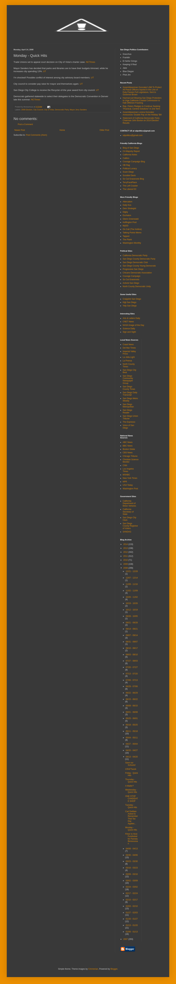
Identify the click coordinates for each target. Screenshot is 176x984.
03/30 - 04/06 (132, 855)
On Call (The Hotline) (132, 229)
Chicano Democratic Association (137, 273)
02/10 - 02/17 (132, 900)
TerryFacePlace (130, 182)
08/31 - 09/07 (132, 642)
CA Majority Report (131, 151)
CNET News (128, 321)
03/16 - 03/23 (132, 868)
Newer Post (19, 130)
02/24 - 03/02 (132, 887)
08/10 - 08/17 (132, 648)
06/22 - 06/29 (132, 693)
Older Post (104, 130)
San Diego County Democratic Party (139, 259)
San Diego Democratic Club (135, 262)
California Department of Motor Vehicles (129, 503)
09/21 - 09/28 (132, 622)
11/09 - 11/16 (132, 584)
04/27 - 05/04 (132, 744)
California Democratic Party (135, 255)
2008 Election (26, 110)
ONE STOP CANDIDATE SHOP (131, 798)
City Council (38, 110)
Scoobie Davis (129, 175)
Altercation (127, 201)
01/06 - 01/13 (132, 932)
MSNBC (126, 475)
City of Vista (49, 110)
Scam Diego (128, 172)
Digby (125, 212)
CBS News (128, 452)
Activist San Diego (131, 283)
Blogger (114, 969)
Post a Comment (25, 124)
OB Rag (126, 165)
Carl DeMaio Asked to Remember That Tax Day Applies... (131, 817)
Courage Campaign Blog (134, 161)
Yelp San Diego (130, 306)
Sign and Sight (129, 332)
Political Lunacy (130, 168)
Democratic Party (62, 110)
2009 (125, 564)
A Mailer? (129, 786)
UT (44, 71)
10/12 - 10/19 (132, 610)
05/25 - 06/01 (132, 718)
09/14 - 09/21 (132, 629)
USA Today (128, 485)
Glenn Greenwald (130, 219)
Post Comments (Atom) (36, 135)
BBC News (128, 446)
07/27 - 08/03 (132, 661)
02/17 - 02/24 (132, 893)
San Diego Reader (127, 411)
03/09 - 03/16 (132, 874)
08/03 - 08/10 (132, 654)
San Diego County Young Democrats (139, 266)
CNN (125, 465)
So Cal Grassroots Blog (133, 179)
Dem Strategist (129, 208)
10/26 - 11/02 (132, 597)
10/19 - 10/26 (132, 603)
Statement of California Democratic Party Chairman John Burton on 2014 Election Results (141, 120)
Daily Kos (127, 205)
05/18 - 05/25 (132, 725)
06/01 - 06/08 (132, 712)
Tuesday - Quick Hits (131, 806)
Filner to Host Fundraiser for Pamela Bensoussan (131, 839)
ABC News (128, 442)
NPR (125, 481)
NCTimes (90, 62)
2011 (125, 556)
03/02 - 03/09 (132, 880)
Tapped (126, 236)
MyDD (125, 226)
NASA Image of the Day (133, 325)
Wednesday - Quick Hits (131, 791)
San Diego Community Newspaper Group (128, 379)
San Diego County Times (129, 387)
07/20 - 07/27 (132, 667)
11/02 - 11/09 (132, 590)
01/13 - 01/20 (132, 925)
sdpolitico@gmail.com (132, 135)
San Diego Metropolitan (128, 405)
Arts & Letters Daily (131, 318)
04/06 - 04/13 (132, 848)
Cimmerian (93, 969)
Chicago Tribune (130, 456)
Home (62, 130)
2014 (125, 544)
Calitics (126, 158)
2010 (125, 560)
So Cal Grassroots (131, 279)
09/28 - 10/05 (132, 616)
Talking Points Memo (132, 232)
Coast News (128, 344)
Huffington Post (130, 222)
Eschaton (127, 215)
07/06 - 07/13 (132, 680)
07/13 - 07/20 (132, 674)
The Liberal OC (129, 189)
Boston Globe (129, 449)
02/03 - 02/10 (132, 906)
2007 (125, 939)
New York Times (130, 478)
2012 (125, 552)
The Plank (127, 239)
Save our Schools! (130, 764)
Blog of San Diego (131, 148)
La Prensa (127, 361)
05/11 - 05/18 (132, 731)
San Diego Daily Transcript (130, 393)
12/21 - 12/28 (132, 571)
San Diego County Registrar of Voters (130, 526)
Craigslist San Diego (132, 299)
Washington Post (130, 488)
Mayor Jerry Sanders (78, 110)
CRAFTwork (130, 769)
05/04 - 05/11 (132, 737)
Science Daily (129, 328)
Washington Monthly (132, 243)
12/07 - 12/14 (132, 578)
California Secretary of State (128, 511)
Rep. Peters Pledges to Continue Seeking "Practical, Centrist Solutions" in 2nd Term (141, 107)
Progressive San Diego (133, 269)
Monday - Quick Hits (131, 828)
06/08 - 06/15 (132, 706)
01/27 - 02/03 (132, 912)
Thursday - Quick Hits (131, 780)
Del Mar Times (129, 348)
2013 (125, 548)
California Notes (130, 154)
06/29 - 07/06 (132, 686)
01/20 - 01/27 (132, 919)
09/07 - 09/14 (132, 635)
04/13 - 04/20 (132, 757)
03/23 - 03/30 (132, 861)
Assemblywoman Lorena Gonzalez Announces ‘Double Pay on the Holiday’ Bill (142, 113)
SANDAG (127, 532)
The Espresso (129, 422)
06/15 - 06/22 (132, 699)
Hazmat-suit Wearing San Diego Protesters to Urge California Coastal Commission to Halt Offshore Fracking (142, 100)
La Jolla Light (129, 357)
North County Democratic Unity (137, 286)
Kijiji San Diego (129, 302)
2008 (125, 568)
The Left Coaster (130, 186)
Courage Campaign (131, 276)
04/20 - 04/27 (132, 750)
